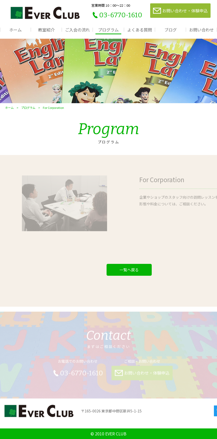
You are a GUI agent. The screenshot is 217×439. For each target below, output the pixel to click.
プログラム (108, 30)
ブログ (170, 30)
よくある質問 (139, 30)
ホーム (15, 30)
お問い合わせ (201, 30)
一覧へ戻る (129, 269)
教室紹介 (46, 30)
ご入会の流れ (77, 30)
